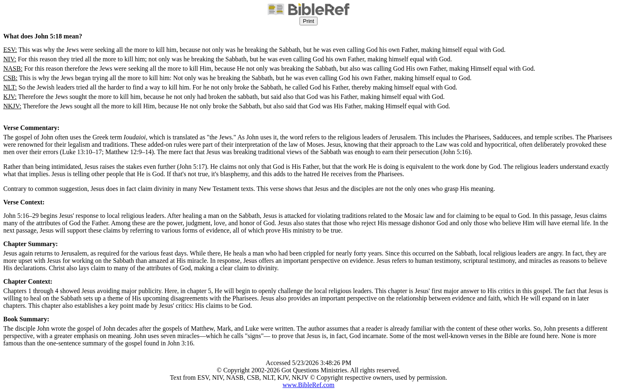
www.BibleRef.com (309, 384)
